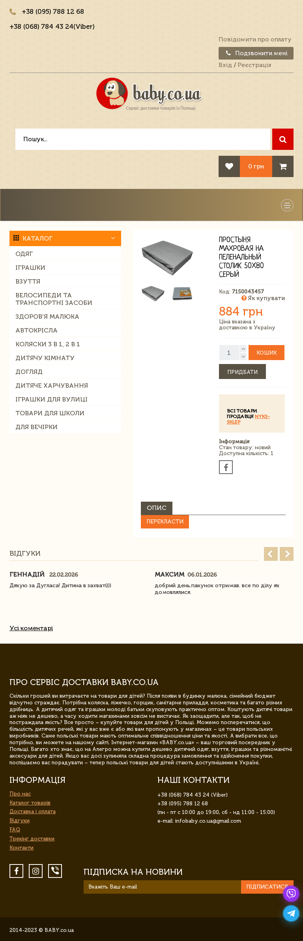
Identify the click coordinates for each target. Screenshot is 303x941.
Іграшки (30, 267)
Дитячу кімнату (45, 358)
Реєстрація (254, 65)
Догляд (29, 371)
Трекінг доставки (31, 839)
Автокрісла (36, 330)
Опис (156, 508)
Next (287, 554)
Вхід (225, 65)
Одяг (24, 254)
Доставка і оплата (32, 811)
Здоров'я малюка (47, 316)
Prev (271, 554)
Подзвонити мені (256, 53)
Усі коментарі (31, 628)
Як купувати (263, 298)
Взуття (27, 281)
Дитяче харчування (51, 385)
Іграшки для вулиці (51, 399)
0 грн (256, 166)
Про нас (20, 794)
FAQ (14, 830)
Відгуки (19, 820)
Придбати (242, 372)
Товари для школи (49, 413)
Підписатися (267, 886)
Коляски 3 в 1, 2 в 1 (47, 344)
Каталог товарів (29, 803)
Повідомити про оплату (255, 39)
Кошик (266, 353)
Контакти (21, 848)
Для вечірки (36, 427)
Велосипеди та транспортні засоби (53, 298)
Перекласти (164, 521)
